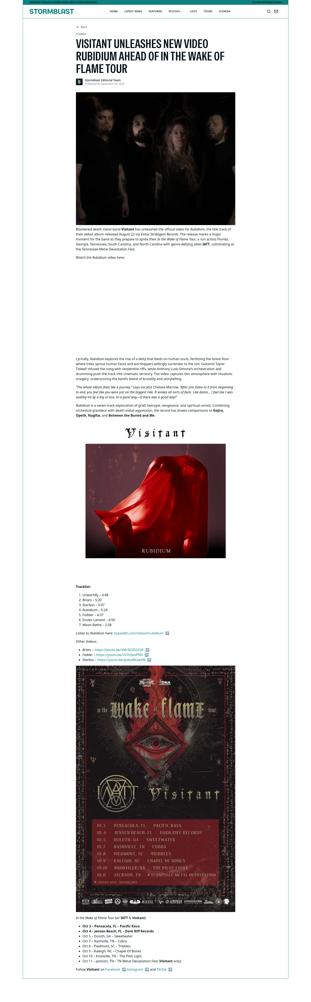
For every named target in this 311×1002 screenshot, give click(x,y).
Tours (208, 11)
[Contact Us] (276, 11)
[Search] (269, 11)
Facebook (112, 969)
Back (81, 27)
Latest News (133, 11)
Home (114, 11)
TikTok (162, 969)
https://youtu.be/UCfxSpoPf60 (119, 654)
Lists (193, 11)
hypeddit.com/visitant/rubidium (138, 633)
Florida (225, 11)
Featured (155, 11)
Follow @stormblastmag (267, 2)
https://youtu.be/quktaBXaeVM (121, 659)
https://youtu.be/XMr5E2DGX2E (119, 649)
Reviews (176, 11)
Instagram (135, 969)
